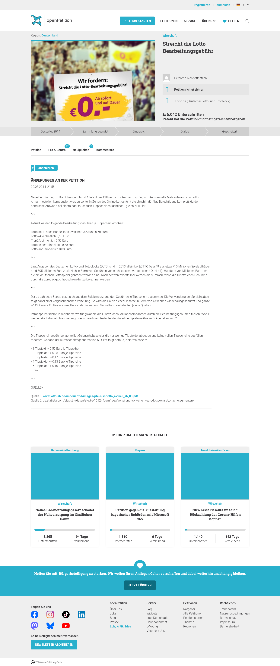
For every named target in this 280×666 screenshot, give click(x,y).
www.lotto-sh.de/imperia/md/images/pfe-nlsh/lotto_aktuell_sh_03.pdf (90, 396)
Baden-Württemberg (65, 450)
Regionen (189, 626)
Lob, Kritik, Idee (120, 626)
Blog (113, 618)
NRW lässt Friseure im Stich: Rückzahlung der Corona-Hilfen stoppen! (215, 514)
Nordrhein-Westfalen (215, 450)
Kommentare (105, 150)
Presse (114, 622)
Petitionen (169, 21)
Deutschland (49, 35)
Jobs (113, 613)
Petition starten (137, 21)
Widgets (152, 613)
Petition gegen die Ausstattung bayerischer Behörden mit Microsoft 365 (140, 514)
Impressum (227, 622)
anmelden (223, 5)
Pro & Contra (57, 148)
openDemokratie (157, 618)
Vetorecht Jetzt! (157, 631)
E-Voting (152, 626)
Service (190, 21)
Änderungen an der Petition (57, 180)
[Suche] (247, 21)
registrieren (202, 5)
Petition (36, 150)
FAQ (149, 609)
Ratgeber (189, 609)
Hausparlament (157, 622)
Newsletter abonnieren (54, 644)
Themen (188, 622)
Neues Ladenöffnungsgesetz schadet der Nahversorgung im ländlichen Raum (64, 514)
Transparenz (228, 609)
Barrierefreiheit (229, 626)
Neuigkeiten (81, 148)
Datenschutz (228, 618)
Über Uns (209, 21)
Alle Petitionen (192, 613)
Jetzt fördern (140, 585)
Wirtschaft (170, 35)
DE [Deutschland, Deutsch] (241, 5)
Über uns (116, 609)
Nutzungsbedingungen (235, 613)
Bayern (140, 450)
